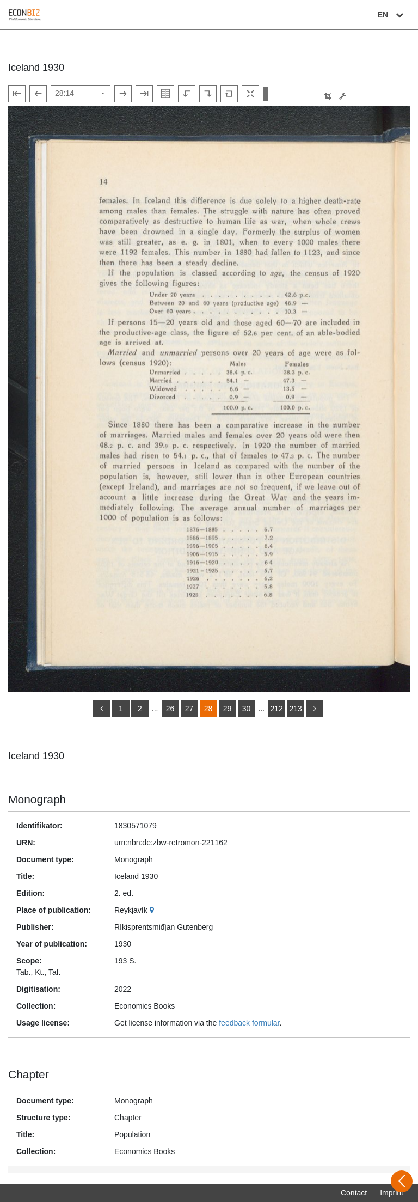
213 (295, 708)
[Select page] (80, 94)
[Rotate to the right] (208, 94)
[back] (101, 708)
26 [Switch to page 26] (170, 708)
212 (276, 708)
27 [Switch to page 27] (189, 708)
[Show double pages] (165, 94)
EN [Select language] (392, 14)
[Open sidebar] (402, 1181)
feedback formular (249, 1022)
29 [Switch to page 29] (227, 708)
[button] (327, 96)
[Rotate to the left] (187, 94)
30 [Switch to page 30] (246, 708)
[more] (314, 708)
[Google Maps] (153, 910)
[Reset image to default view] (229, 94)
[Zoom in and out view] (290, 93)
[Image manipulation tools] (342, 96)
